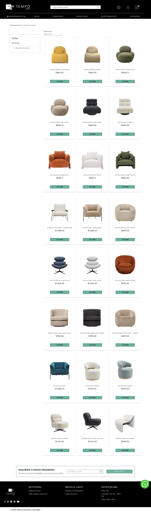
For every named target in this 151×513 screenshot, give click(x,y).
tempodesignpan (15, 25)
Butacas (32, 25)
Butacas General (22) (23, 48)
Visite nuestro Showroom (38, 494)
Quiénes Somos (35, 491)
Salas (25, 25)
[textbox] (74, 7)
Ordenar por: (48, 31)
